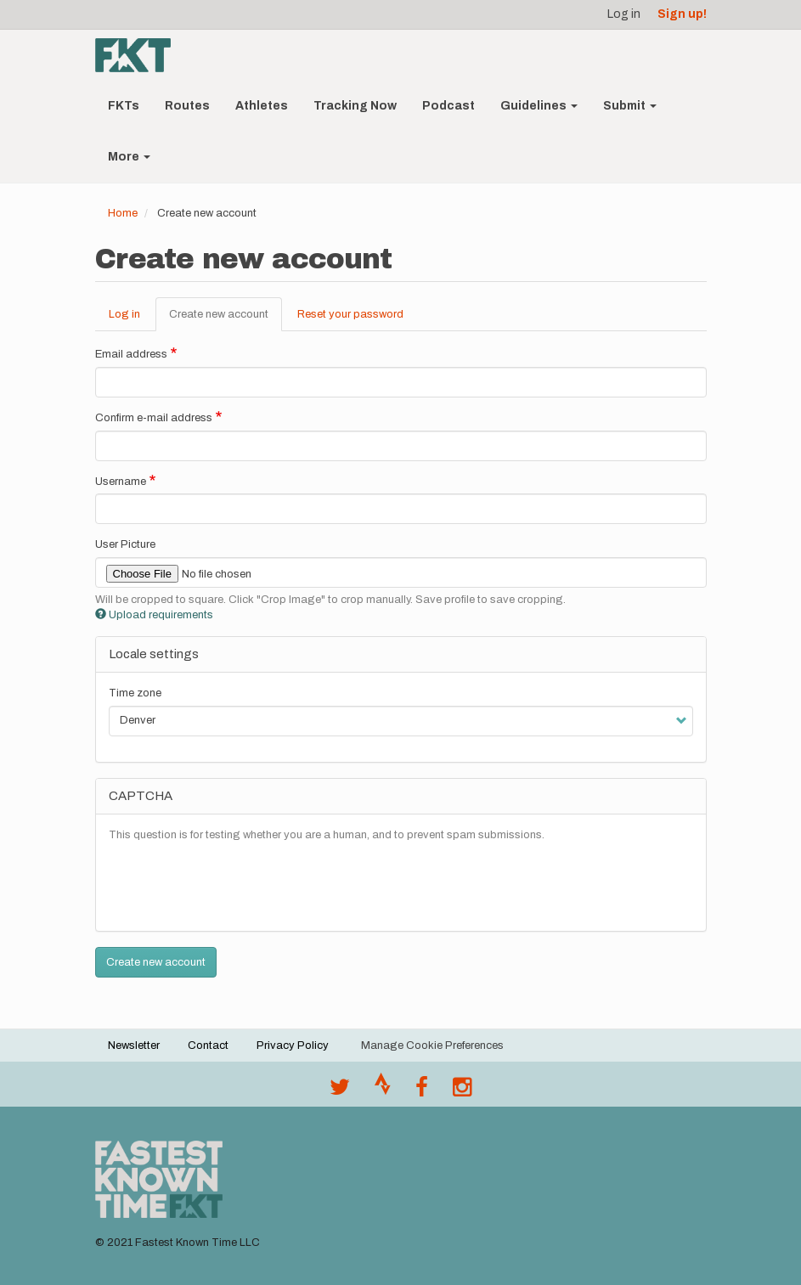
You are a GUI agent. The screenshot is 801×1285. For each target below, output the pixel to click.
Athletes (261, 105)
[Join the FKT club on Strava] (383, 1091)
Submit (630, 105)
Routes (187, 105)
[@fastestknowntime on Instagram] (462, 1091)
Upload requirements (154, 615)
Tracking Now (355, 105)
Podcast (448, 105)
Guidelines (539, 105)
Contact (208, 1045)
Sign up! (682, 14)
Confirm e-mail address (153, 418)
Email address (131, 354)
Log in (623, 14)
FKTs (123, 105)
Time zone (135, 693)
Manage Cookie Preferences (432, 1045)
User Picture (125, 544)
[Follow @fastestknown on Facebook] (421, 1091)
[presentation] (238, 885)
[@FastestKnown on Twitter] (340, 1091)
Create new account (225, 319)
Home (123, 213)
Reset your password (350, 314)
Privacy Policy (293, 1045)
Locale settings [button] (154, 654)
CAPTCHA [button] (140, 796)
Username (120, 482)
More (129, 156)
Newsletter (134, 1045)
